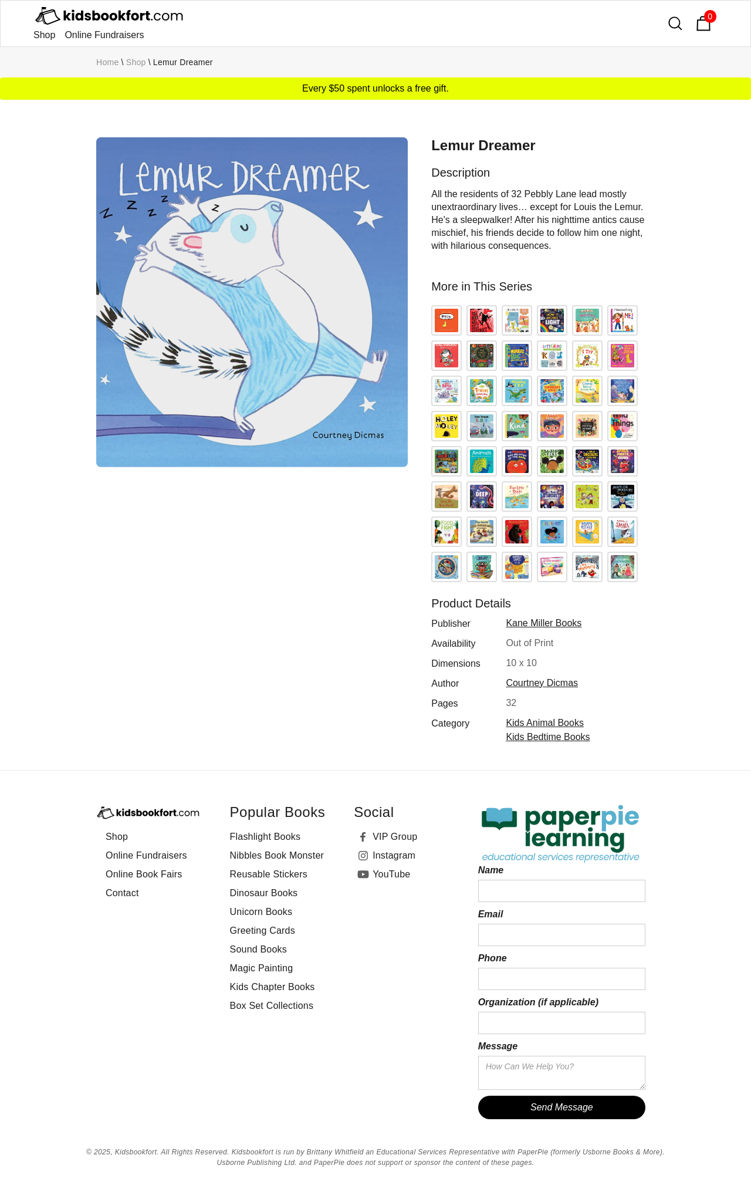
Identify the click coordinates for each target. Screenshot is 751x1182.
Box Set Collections (272, 1006)
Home (107, 62)
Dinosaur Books (264, 893)
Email (490, 914)
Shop (44, 35)
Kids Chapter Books (272, 987)
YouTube (391, 874)
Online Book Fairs (144, 874)
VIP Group (395, 837)
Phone (492, 958)
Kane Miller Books (543, 623)
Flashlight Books (265, 837)
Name (491, 870)
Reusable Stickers (268, 874)
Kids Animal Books (545, 723)
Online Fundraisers (104, 35)
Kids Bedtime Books (548, 737)
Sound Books (258, 949)
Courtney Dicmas (542, 683)
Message (498, 1046)
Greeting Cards (262, 931)
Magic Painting (261, 968)
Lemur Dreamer (183, 62)
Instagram (394, 855)
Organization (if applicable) (538, 1002)
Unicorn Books (261, 912)
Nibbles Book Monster (277, 855)
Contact (122, 893)
